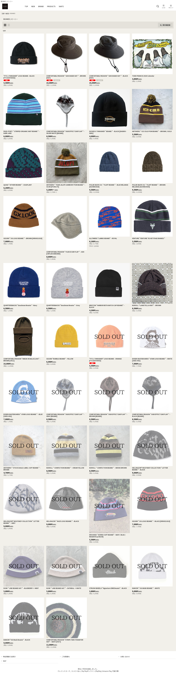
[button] (157, 6)
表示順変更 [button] (165, 25)
